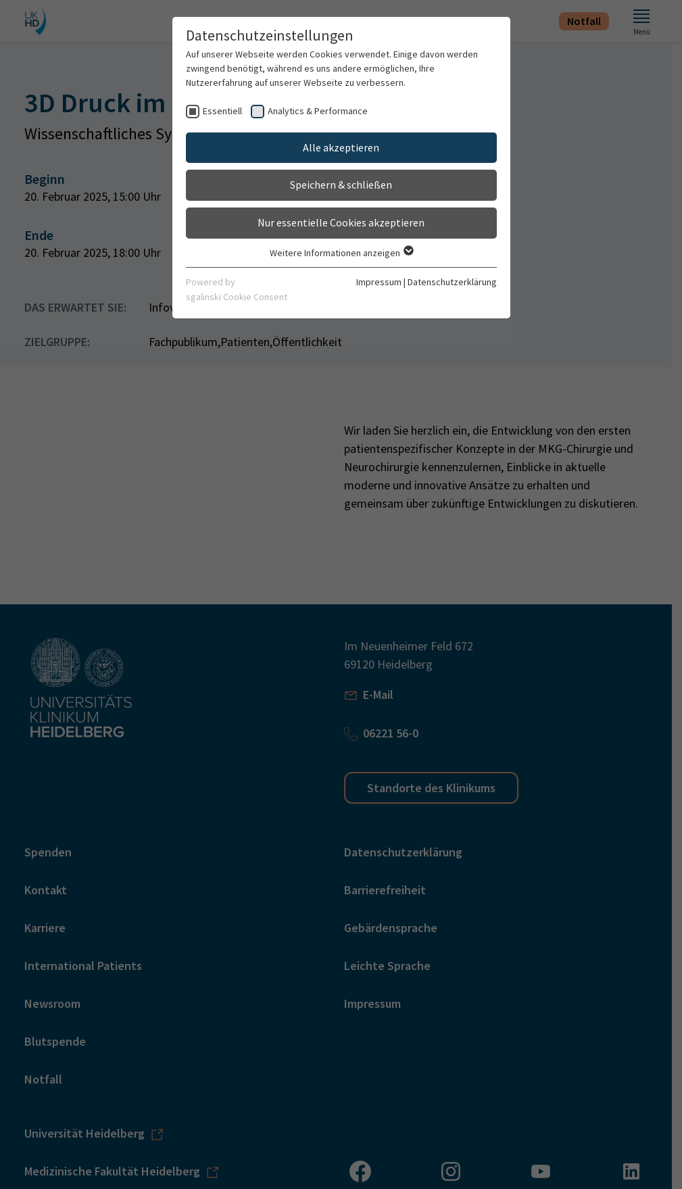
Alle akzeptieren (341, 147)
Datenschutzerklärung (452, 282)
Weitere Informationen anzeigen (341, 253)
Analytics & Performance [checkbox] (318, 111)
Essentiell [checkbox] (222, 111)
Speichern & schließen (341, 184)
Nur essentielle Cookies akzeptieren (341, 222)
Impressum (378, 282)
